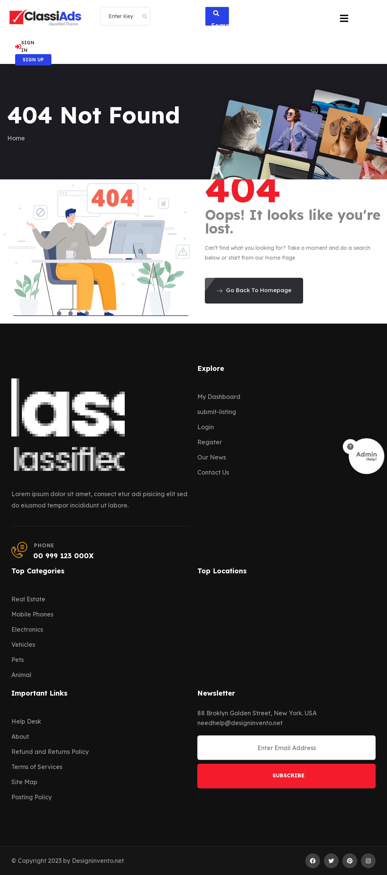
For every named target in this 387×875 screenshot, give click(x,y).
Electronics (27, 629)
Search (220, 18)
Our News (211, 457)
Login (205, 427)
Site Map (24, 782)
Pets (17, 659)
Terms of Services (36, 767)
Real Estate (28, 599)
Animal (21, 675)
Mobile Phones (32, 614)
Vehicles (23, 644)
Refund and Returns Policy (50, 751)
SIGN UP (33, 59)
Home (16, 138)
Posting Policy (31, 797)
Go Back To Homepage (254, 290)
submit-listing (216, 412)
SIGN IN (24, 46)
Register (209, 442)
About (20, 736)
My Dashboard (218, 396)
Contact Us (213, 472)
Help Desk (26, 721)
